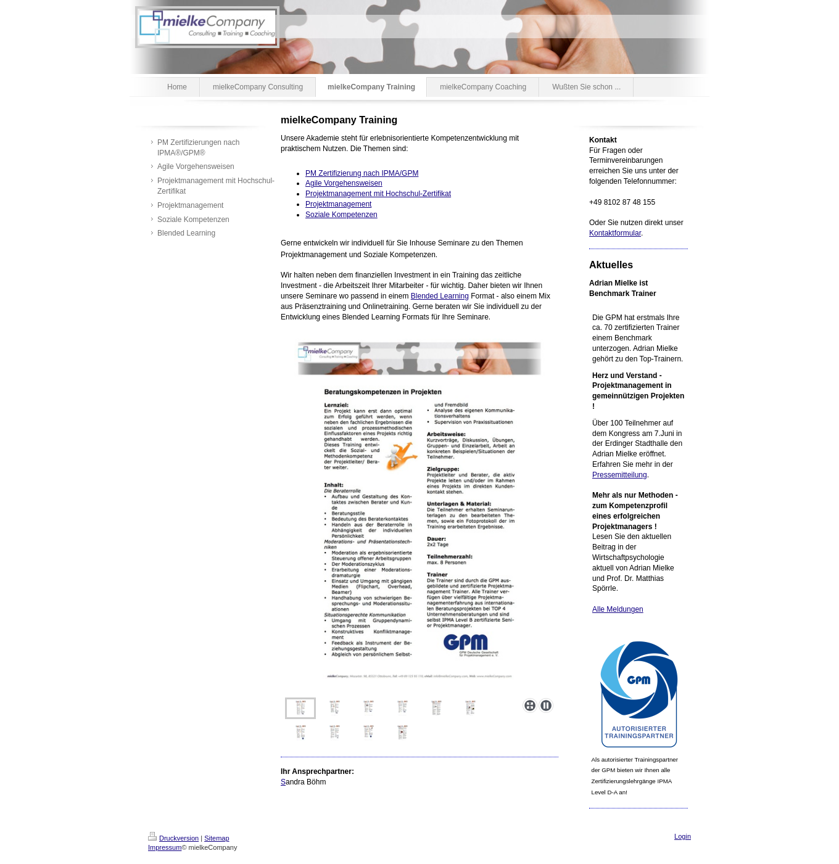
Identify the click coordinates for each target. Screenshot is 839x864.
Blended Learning (440, 296)
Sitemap (216, 838)
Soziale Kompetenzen (341, 214)
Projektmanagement (338, 204)
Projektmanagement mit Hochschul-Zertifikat (378, 193)
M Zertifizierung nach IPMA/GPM (364, 173)
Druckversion (173, 838)
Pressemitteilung (619, 475)
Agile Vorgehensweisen (343, 183)
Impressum (164, 847)
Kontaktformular (615, 233)
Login (682, 836)
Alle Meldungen (617, 609)
